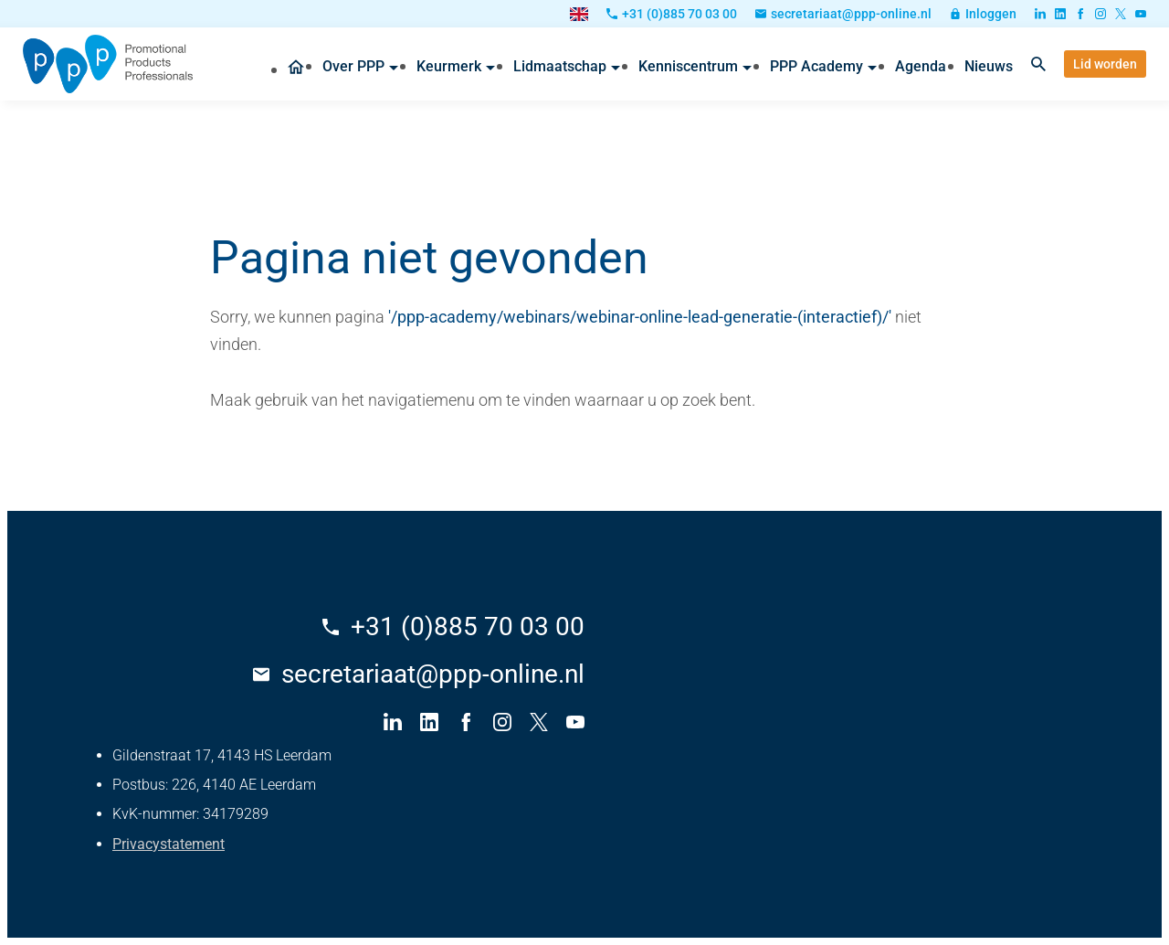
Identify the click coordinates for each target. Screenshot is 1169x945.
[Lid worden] (1105, 64)
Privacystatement (168, 844)
